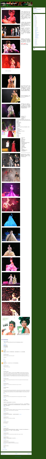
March (35, 43)
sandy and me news (36, 11)
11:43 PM (5, 431)
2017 (35, 20)
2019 (35, 18)
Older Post (29, 453)
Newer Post (3, 453)
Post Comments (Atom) (18, 456)
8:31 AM (5, 369)
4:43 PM (5, 385)
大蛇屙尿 (36, 33)
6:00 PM (5, 426)
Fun (4, 399)
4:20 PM (5, 381)
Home (16, 453)
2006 (35, 45)
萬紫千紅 (36, 31)
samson (20, 414)
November (36, 28)
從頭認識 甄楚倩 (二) (37, 32)
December (36, 27)
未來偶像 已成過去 (37, 34)
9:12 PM (5, 397)
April (35, 42)
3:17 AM (5, 343)
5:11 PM (5, 415)
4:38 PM (5, 411)
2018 (35, 19)
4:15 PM (5, 420)
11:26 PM (5, 439)
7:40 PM (5, 406)
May (35, 41)
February (36, 44)
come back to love (9, 3)
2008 (35, 25)
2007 (35, 26)
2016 (35, 21)
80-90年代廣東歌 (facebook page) (37, 9)
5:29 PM (5, 393)
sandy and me (35, 10)
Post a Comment (5, 449)
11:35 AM (5, 435)
